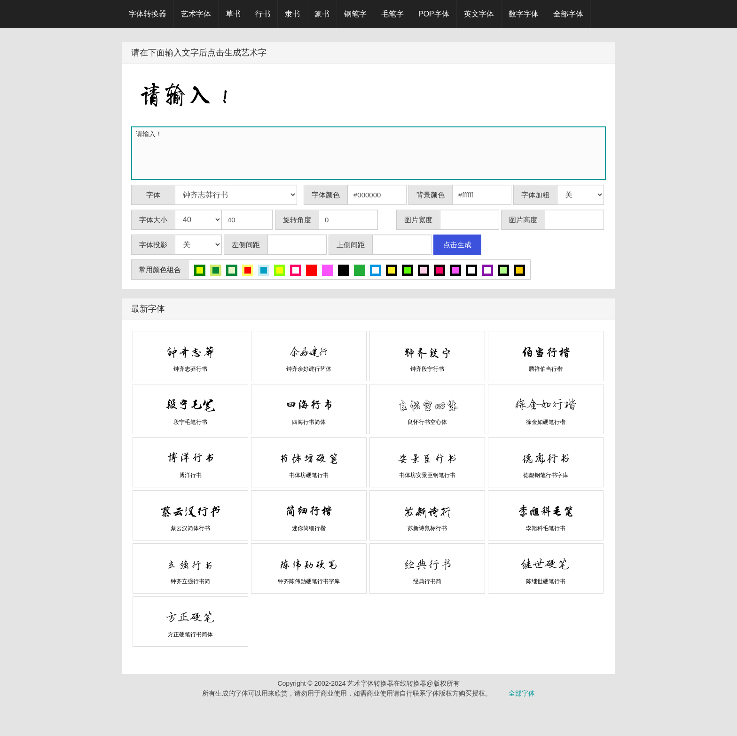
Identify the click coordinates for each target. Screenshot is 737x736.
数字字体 (524, 14)
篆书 (321, 14)
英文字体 (479, 14)
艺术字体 (196, 14)
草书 (233, 14)
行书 (262, 14)
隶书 (292, 14)
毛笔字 (392, 14)
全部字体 (568, 14)
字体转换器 (147, 14)
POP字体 (433, 14)
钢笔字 (355, 14)
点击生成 (457, 245)
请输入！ (370, 153)
